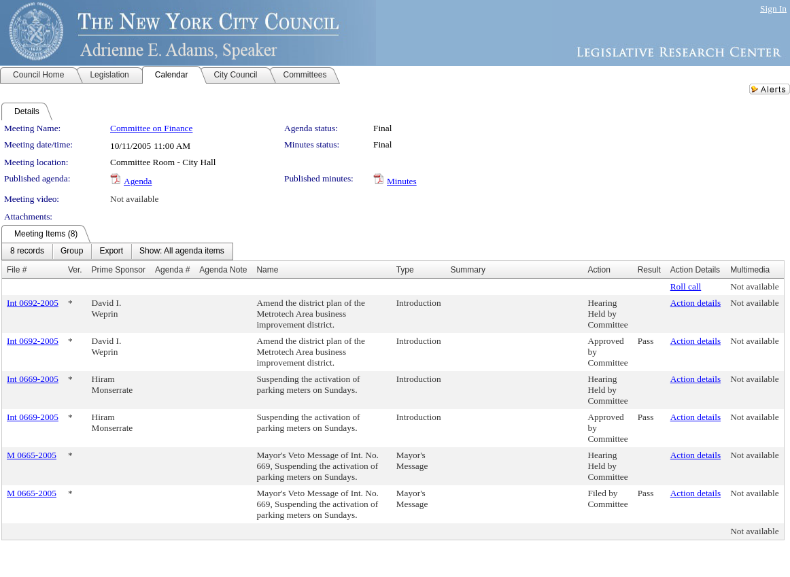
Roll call (686, 286)
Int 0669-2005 (32, 379)
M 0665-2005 (31, 455)
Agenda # (172, 270)
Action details (695, 303)
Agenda (138, 181)
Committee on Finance (151, 128)
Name (267, 270)
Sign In (773, 8)
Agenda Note (223, 270)
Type (405, 270)
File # (17, 270)
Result (649, 270)
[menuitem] (27, 251)
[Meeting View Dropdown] (182, 251)
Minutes (402, 181)
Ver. (75, 270)
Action (598, 270)
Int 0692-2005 (32, 303)
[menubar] (117, 251)
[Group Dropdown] (71, 251)
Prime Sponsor (118, 270)
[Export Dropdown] (111, 251)
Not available (134, 199)
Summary (468, 270)
